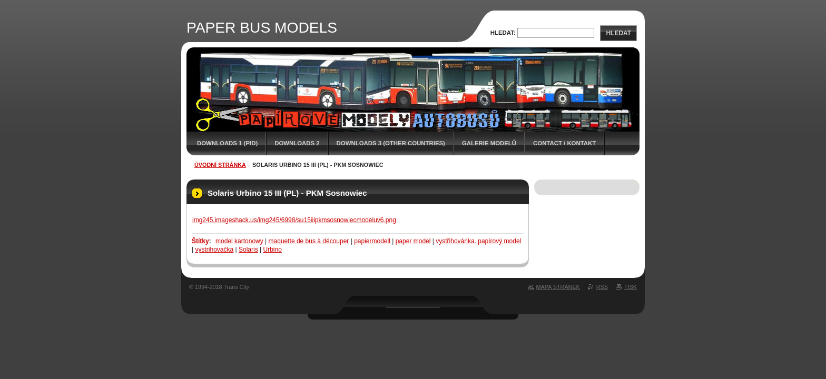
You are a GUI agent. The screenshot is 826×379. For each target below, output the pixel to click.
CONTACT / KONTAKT (564, 143)
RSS (602, 287)
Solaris (248, 249)
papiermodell (372, 241)
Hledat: (503, 32)
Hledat (618, 33)
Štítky (200, 241)
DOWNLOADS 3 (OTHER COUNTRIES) (391, 143)
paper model (413, 241)
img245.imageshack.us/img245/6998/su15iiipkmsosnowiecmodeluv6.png (294, 220)
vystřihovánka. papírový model (478, 241)
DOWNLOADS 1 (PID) (227, 143)
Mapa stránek (558, 287)
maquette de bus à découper (309, 241)
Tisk (630, 287)
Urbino (272, 249)
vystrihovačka (214, 249)
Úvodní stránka (220, 165)
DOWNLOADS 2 (296, 143)
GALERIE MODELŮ (489, 143)
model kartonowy (239, 241)
